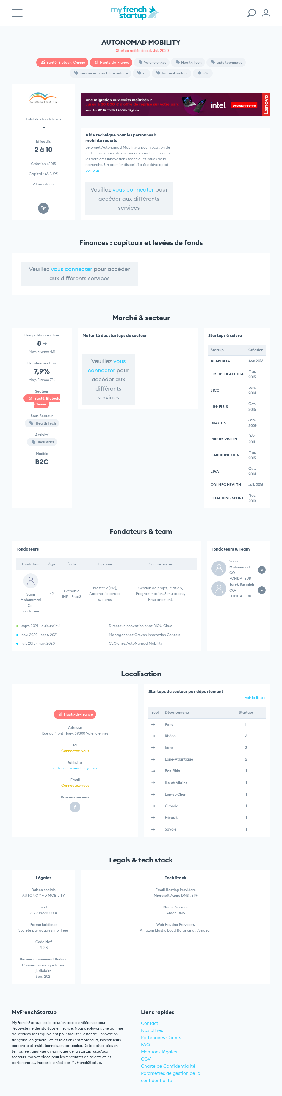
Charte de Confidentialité (168, 1066)
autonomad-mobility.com (75, 768)
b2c (203, 73)
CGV (146, 1059)
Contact (149, 1023)
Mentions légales (159, 1052)
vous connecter (133, 189)
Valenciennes (152, 62)
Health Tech (189, 62)
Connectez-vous (75, 751)
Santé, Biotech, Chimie (63, 62)
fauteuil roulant (172, 73)
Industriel (43, 442)
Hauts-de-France (112, 62)
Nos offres (152, 1030)
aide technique (226, 62)
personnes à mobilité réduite (101, 73)
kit (142, 73)
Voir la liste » (255, 697)
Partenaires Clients (161, 1037)
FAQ (145, 1044)
